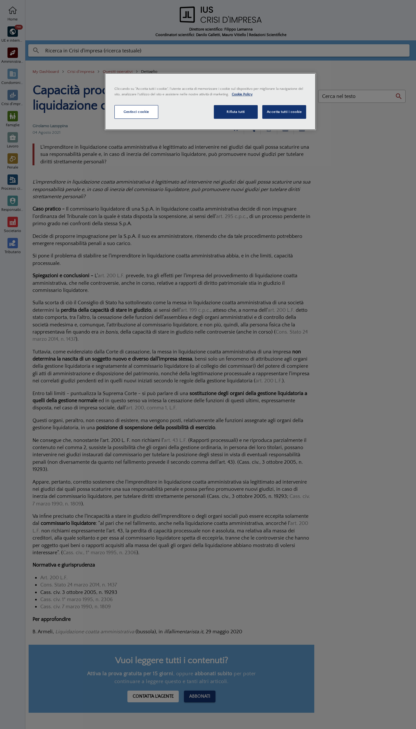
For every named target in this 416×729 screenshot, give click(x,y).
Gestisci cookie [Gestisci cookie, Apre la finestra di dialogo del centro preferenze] (136, 112)
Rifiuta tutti (235, 112)
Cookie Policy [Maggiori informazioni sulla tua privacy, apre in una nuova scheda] (242, 94)
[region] (210, 101)
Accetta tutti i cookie (284, 112)
